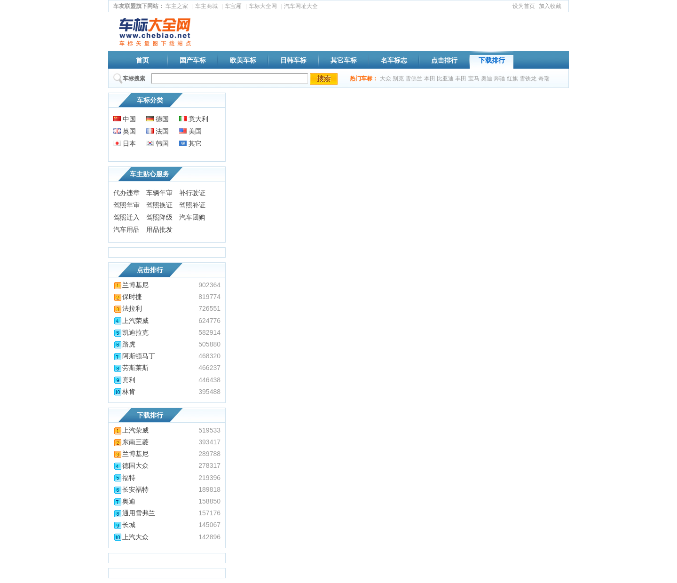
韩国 (157, 143)
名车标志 (394, 60)
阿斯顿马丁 (134, 356)
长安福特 (131, 489)
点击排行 (444, 60)
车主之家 (176, 6)
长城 (124, 524)
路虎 (124, 344)
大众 (385, 78)
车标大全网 (263, 6)
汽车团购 (192, 217)
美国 (190, 131)
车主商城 (206, 6)
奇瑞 (544, 78)
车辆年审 (159, 193)
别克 (398, 78)
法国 (157, 131)
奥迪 (486, 78)
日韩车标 (293, 60)
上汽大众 (131, 537)
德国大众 (131, 465)
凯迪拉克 (131, 332)
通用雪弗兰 (134, 513)
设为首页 (523, 6)
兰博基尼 (131, 285)
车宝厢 (233, 6)
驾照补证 (192, 205)
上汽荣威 (131, 320)
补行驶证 (192, 193)
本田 (429, 78)
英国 (124, 131)
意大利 (193, 119)
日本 (124, 143)
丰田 (460, 78)
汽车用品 (126, 229)
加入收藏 (550, 6)
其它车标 (344, 60)
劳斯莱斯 (131, 367)
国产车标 (193, 60)
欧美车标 (243, 60)
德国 (157, 119)
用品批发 (159, 229)
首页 (142, 60)
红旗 (512, 78)
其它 (190, 143)
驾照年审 (126, 205)
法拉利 (127, 308)
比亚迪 (445, 78)
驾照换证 (159, 205)
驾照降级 (159, 217)
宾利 (124, 380)
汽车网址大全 (301, 6)
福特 (124, 477)
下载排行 (492, 60)
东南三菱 (131, 442)
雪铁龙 (528, 78)
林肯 (124, 391)
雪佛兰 (413, 78)
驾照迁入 (126, 217)
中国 (124, 119)
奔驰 (499, 78)
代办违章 (126, 193)
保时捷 (127, 296)
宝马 (474, 78)
